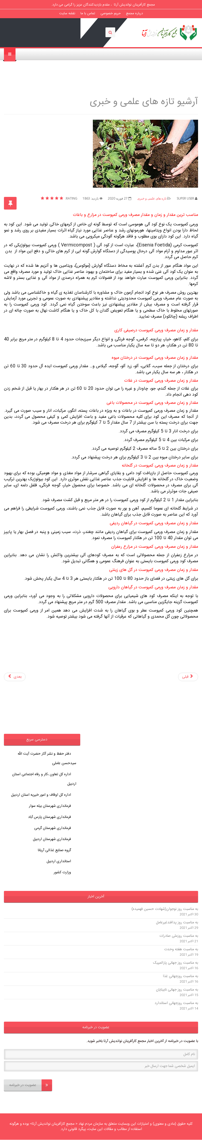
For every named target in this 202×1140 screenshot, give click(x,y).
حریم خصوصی (110, 13)
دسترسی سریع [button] (36, 739)
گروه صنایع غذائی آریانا (54, 850)
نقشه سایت (67, 13)
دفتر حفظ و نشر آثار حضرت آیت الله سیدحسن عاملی (47, 759)
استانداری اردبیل (59, 861)
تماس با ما (87, 13)
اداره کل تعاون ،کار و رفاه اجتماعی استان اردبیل (44, 779)
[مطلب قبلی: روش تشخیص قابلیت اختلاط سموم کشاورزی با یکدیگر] (188, 677)
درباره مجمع (134, 13)
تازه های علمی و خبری (151, 198)
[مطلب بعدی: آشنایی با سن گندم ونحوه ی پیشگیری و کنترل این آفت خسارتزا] (15, 677)
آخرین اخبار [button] (96, 897)
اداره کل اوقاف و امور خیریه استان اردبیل (41, 795)
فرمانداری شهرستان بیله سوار (50, 806)
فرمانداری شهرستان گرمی (52, 828)
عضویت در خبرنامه (30, 1085)
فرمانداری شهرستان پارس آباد (49, 817)
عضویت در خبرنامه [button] (95, 1027)
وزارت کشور (62, 872)
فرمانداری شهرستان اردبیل (52, 839)
